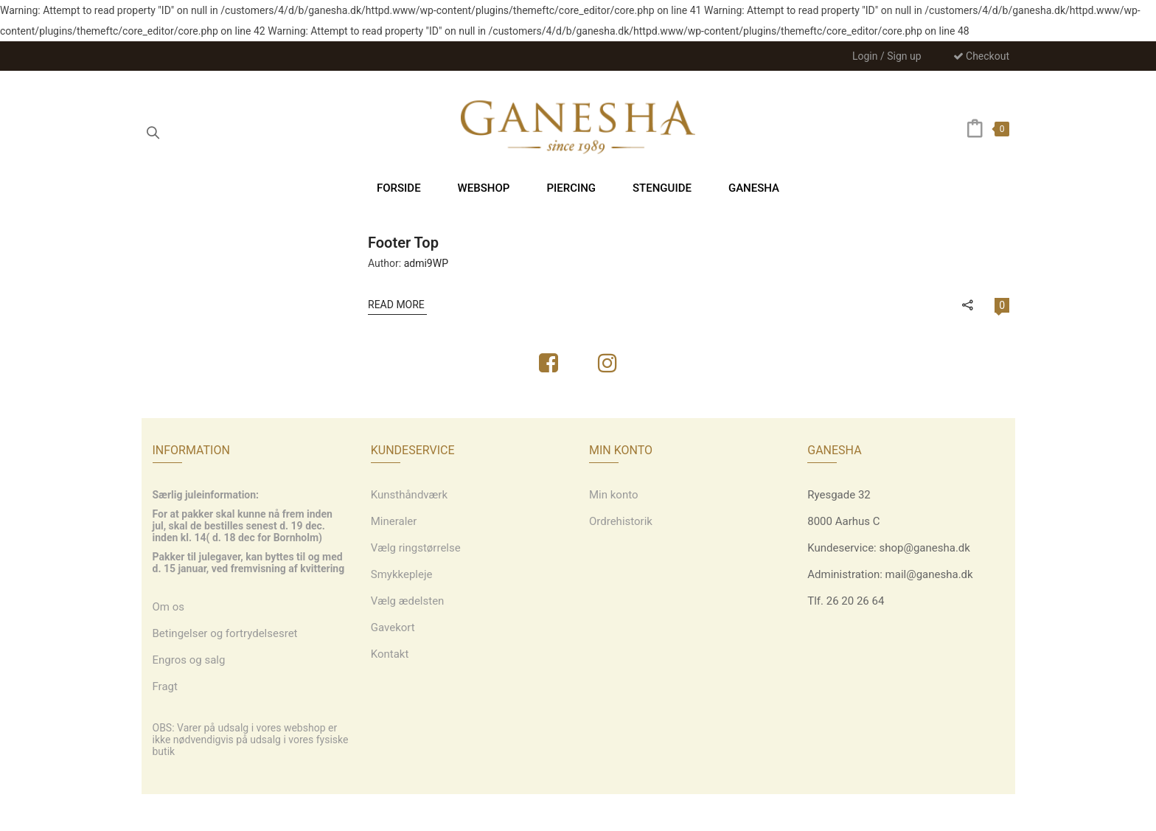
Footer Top (403, 242)
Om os (169, 606)
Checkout (981, 56)
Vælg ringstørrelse (416, 547)
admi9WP (426, 263)
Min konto (613, 494)
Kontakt (390, 654)
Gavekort (393, 627)
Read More (397, 304)
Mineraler (394, 521)
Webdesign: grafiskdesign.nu (577, 812)
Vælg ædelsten (408, 601)
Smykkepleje (402, 574)
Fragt (165, 686)
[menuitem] (399, 188)
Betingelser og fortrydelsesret (225, 633)
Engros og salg (189, 660)
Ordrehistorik (620, 521)
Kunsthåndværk (409, 494)
